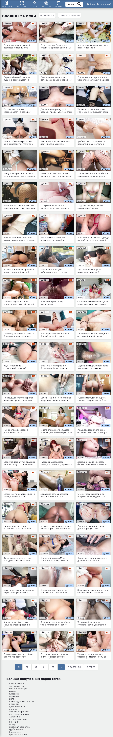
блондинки (15, 733)
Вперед (91, 668)
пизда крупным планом (21, 702)
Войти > (94, 5)
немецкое (14, 723)
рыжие (12, 692)
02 (27, 668)
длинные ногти (17, 708)
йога (11, 700)
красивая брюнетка (19, 728)
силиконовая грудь (19, 690)
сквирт (12, 725)
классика (14, 695)
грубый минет (16, 730)
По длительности (70, 16)
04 (44, 668)
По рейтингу (47, 16)
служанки (14, 697)
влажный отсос (17, 685)
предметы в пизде (18, 720)
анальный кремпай (19, 713)
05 (53, 668)
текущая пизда (17, 687)
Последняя (74, 668)
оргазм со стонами (19, 715)
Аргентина (14, 718)
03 (35, 668)
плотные (13, 710)
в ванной (14, 705)
